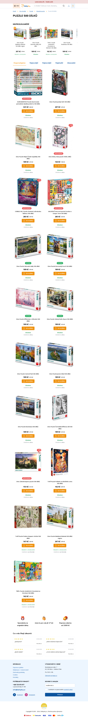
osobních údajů (68, 689)
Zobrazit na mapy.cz (51, 675)
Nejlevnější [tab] (46, 63)
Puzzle (31, 11)
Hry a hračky (22, 11)
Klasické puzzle (40, 11)
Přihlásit (60, 695)
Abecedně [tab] (71, 63)
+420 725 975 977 (18, 685)
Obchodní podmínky (19, 672)
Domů (14, 11)
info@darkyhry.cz (19, 690)
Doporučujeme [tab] (19, 63)
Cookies (15, 675)
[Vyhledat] (64, 6)
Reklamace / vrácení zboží (20, 670)
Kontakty (15, 677)
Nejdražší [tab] (59, 63)
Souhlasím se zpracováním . (60, 689)
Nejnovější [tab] (34, 63)
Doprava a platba (18, 667)
